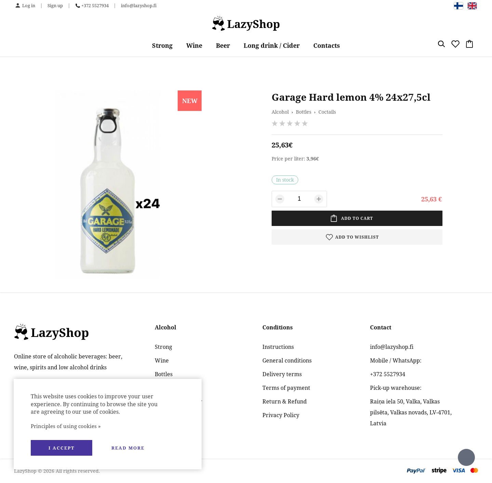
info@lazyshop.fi (138, 5)
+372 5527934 (95, 5)
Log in (28, 5)
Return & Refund (284, 401)
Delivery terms (282, 374)
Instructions (278, 347)
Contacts (326, 45)
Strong (162, 45)
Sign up (55, 5)
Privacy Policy (280, 415)
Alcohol (280, 112)
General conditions (287, 360)
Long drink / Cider (272, 45)
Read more (128, 448)
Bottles (303, 112)
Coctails (327, 112)
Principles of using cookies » (66, 426)
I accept (61, 448)
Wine (194, 45)
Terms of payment (286, 388)
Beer (223, 45)
